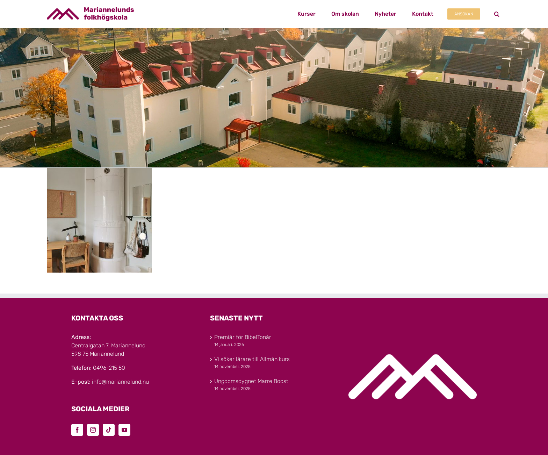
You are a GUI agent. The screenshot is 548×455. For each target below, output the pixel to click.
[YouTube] (124, 430)
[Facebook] (77, 430)
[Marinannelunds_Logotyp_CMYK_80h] (90, 9)
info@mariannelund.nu (120, 381)
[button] (496, 13)
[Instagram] (93, 430)
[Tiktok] (109, 430)
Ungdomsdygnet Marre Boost (251, 381)
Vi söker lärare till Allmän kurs (252, 359)
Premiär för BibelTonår (242, 337)
